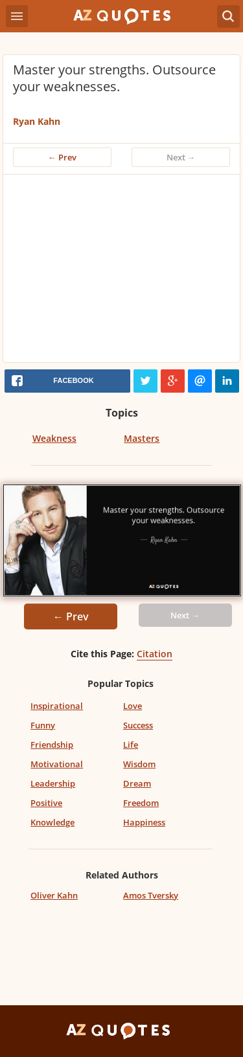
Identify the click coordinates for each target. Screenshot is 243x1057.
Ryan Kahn (36, 121)
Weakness (54, 438)
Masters (141, 438)
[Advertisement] (121, 271)
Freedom (141, 803)
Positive (46, 803)
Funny (42, 725)
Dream (137, 783)
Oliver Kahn (54, 895)
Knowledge (52, 822)
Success (138, 725)
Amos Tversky (150, 895)
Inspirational (56, 706)
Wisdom (139, 764)
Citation (154, 654)
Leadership (52, 783)
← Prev (62, 157)
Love (132, 706)
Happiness (144, 822)
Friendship (51, 744)
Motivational (56, 764)
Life (130, 744)
